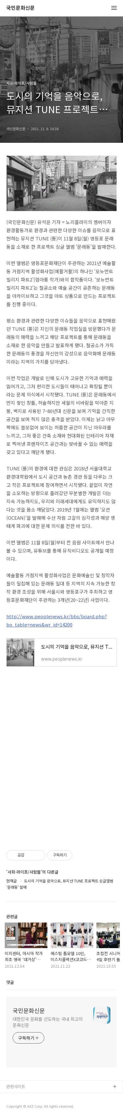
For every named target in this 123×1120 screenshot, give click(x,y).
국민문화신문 (20, 8)
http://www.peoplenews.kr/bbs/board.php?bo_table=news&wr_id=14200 (56, 620)
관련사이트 (15, 1086)
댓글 (10, 982)
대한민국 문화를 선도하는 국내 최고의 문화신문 (48, 1022)
